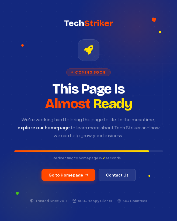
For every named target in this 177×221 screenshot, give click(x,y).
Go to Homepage (68, 174)
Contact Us (117, 174)
